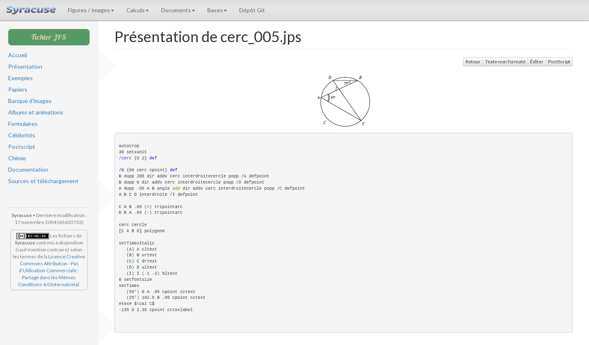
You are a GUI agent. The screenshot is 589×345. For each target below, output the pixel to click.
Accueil (17, 55)
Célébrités (21, 135)
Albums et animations (35, 112)
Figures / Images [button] (91, 10)
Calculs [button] (137, 10)
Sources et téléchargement (43, 180)
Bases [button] (217, 10)
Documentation (28, 169)
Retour (473, 61)
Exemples (20, 77)
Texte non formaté (505, 61)
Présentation (25, 66)
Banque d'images (30, 100)
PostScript (559, 61)
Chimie (17, 158)
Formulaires (23, 123)
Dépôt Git (252, 10)
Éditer (537, 61)
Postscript (21, 146)
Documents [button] (178, 10)
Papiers (17, 89)
